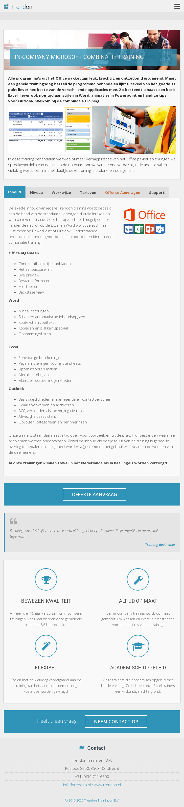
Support (157, 192)
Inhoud (14, 191)
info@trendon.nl (77, 784)
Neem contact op (116, 721)
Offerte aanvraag (94, 494)
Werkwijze (61, 192)
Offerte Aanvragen (122, 192)
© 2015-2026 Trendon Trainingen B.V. (92, 800)
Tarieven (88, 192)
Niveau (36, 192)
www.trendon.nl (107, 784)
